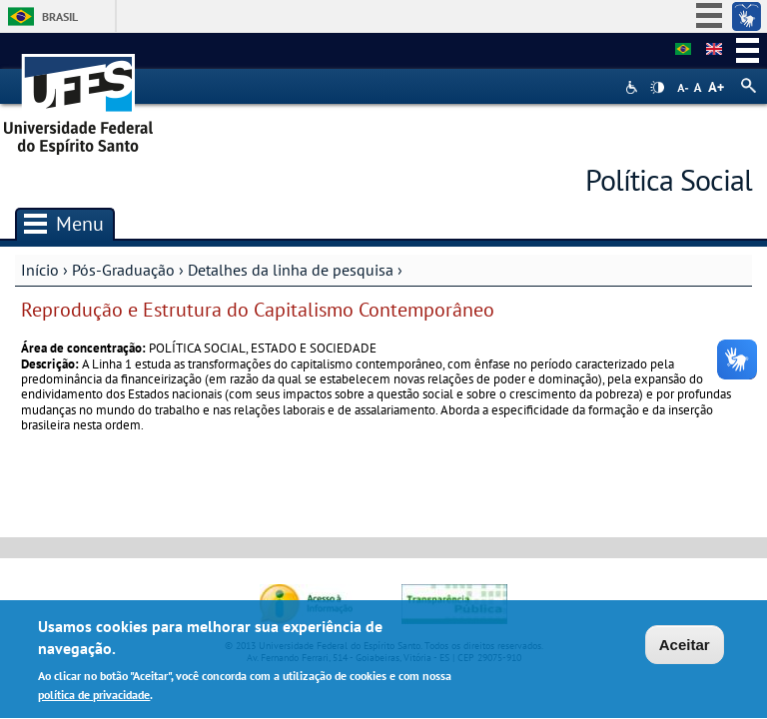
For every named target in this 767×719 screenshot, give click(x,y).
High (657, 88)
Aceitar (684, 647)
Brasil (60, 16)
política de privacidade (94, 697)
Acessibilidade (633, 87)
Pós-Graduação (123, 270)
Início (40, 270)
